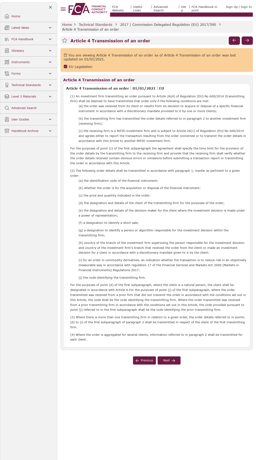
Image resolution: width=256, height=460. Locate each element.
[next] (247, 40)
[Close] (50, 7)
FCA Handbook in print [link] (204, 8)
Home (67, 24)
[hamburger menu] (63, 9)
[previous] (234, 40)
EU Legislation (80, 67)
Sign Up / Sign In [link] (239, 7)
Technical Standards (95, 24)
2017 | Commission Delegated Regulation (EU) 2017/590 (168, 24)
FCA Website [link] (118, 8)
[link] (88, 9)
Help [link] (183, 8)
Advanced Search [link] (161, 8)
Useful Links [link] (137, 8)
